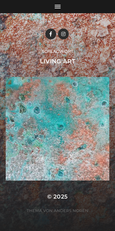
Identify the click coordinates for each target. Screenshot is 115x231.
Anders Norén (71, 210)
